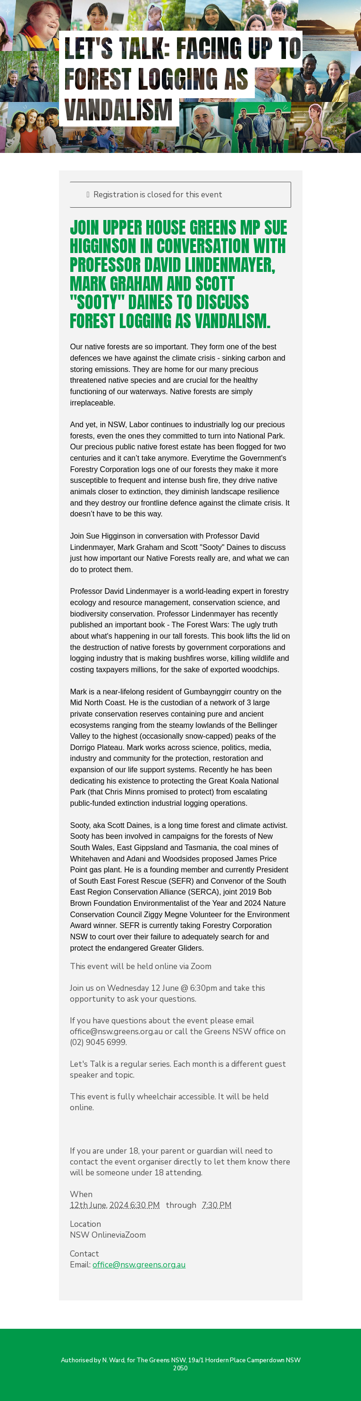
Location (85, 1224)
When (81, 1194)
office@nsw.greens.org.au (138, 1264)
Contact (84, 1254)
